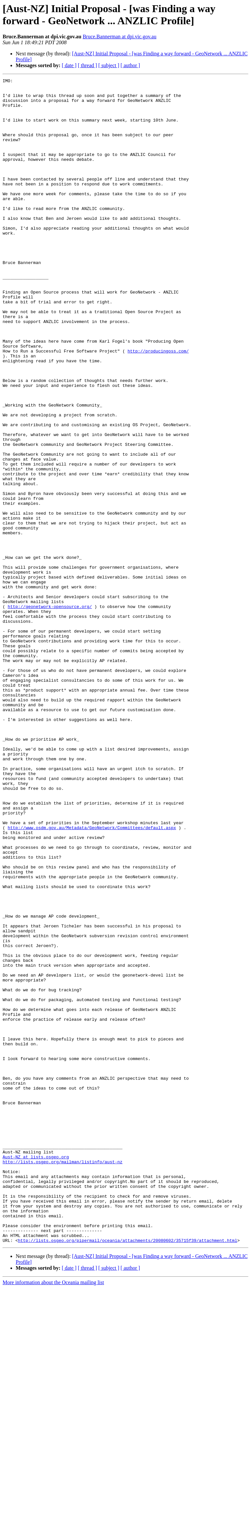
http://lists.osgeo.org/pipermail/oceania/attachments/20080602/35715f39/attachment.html (127, 1473)
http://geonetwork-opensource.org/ (50, 712)
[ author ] (130, 65)
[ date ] (69, 65)
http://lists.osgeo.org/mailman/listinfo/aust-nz (63, 1379)
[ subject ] (108, 65)
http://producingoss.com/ (158, 406)
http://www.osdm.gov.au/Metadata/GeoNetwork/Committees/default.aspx (92, 978)
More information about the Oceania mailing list (53, 1515)
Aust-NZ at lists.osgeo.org (36, 1373)
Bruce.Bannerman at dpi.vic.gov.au (120, 36)
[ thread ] (87, 65)
